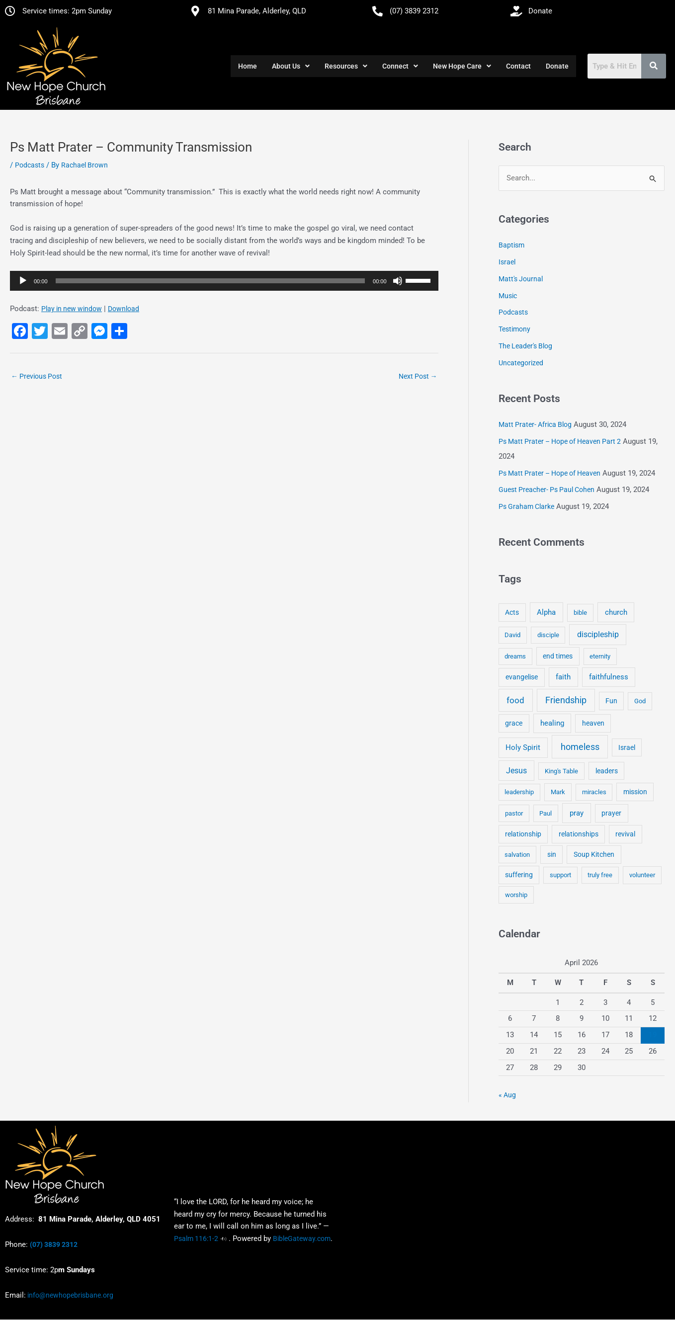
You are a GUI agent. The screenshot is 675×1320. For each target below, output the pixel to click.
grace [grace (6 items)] (513, 724)
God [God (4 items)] (640, 701)
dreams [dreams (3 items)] (515, 656)
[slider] (210, 280)
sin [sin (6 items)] (551, 854)
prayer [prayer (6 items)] (611, 813)
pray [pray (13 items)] (577, 813)
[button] (290, 66)
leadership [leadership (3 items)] (519, 792)
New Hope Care (462, 66)
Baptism (511, 245)
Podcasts (29, 165)
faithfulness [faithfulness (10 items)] (608, 677)
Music (508, 296)
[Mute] (398, 281)
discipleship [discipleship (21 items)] (598, 635)
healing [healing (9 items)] (552, 723)
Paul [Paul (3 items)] (545, 813)
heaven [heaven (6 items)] (593, 724)
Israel (507, 262)
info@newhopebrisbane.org (69, 1296)
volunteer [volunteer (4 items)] (642, 875)
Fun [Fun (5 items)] (611, 701)
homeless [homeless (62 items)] (580, 747)
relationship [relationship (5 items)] (523, 834)
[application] (224, 281)
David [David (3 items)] (512, 635)
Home (247, 66)
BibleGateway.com (302, 1238)
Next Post (418, 376)
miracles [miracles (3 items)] (594, 792)
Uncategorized (521, 363)
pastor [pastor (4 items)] (514, 813)
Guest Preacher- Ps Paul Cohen (546, 490)
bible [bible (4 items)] (580, 612)
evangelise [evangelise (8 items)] (522, 677)
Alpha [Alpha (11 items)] (546, 612)
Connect (400, 66)
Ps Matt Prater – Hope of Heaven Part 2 (560, 441)
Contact (518, 66)
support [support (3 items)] (560, 875)
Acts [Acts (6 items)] (512, 612)
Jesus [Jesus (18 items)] (516, 770)
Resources (346, 66)
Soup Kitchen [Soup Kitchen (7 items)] (594, 854)
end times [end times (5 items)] (558, 656)
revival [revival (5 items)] (625, 834)
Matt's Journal (521, 279)
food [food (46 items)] (515, 700)
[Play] (23, 281)
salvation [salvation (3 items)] (517, 854)
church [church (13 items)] (616, 612)
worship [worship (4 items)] (516, 895)
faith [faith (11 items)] (563, 677)
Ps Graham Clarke (526, 506)
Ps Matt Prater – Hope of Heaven (549, 473)
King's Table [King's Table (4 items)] (561, 771)
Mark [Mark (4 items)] (558, 792)
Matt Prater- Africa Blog (535, 424)
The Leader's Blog (525, 346)
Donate (557, 66)
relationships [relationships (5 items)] (578, 834)
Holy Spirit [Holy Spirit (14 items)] (523, 747)
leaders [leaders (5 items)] (606, 771)
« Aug (507, 1095)
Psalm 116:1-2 (196, 1238)
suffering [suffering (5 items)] (519, 875)
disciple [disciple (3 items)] (548, 635)
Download (123, 309)
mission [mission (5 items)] (635, 792)
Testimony (514, 329)
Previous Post (36, 376)
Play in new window (71, 309)
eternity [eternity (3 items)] (600, 656)
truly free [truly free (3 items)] (600, 875)
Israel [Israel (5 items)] (626, 747)
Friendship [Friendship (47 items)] (566, 700)
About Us (291, 66)
